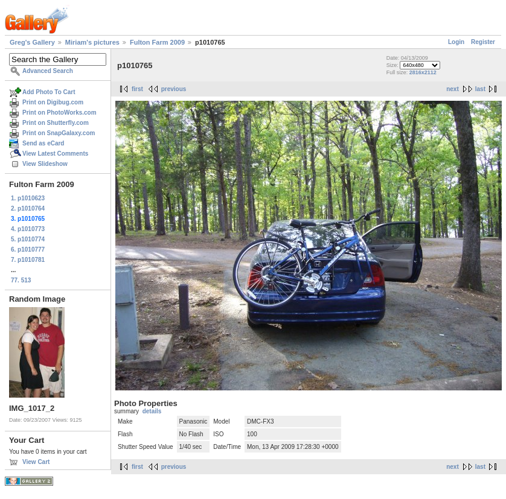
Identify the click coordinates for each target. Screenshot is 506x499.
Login (456, 42)
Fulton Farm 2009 (157, 42)
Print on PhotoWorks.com (59, 112)
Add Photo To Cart (48, 92)
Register (483, 42)
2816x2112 (423, 72)
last (480, 89)
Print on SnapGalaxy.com (58, 133)
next (452, 89)
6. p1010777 (28, 249)
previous (174, 89)
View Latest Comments (55, 153)
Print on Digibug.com (52, 102)
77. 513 (21, 280)
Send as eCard (43, 143)
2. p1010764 (28, 208)
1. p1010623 (28, 198)
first (137, 89)
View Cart (36, 462)
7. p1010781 (28, 259)
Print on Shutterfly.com (55, 122)
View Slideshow (45, 164)
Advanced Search (47, 71)
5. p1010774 (28, 239)
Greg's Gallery (32, 42)
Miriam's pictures (92, 42)
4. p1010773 (28, 229)
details (152, 411)
